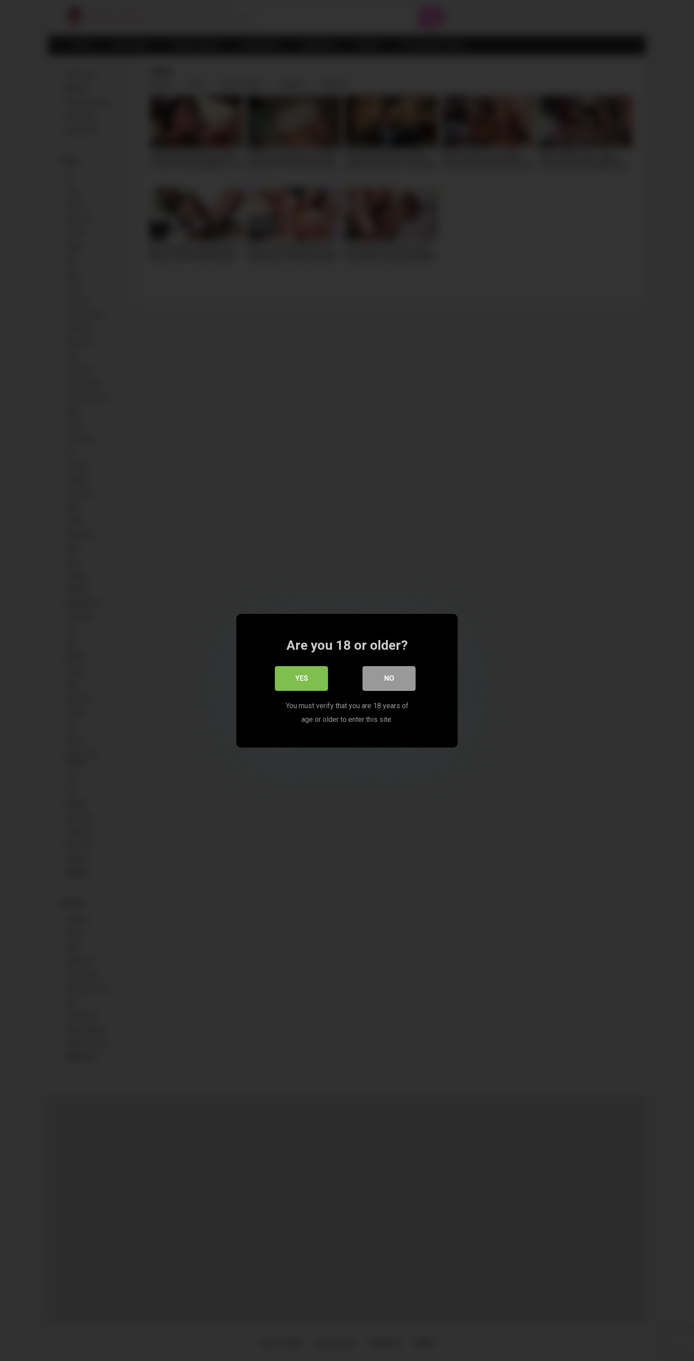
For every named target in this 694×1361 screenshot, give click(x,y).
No (389, 678)
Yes (301, 678)
